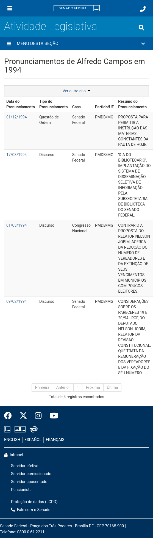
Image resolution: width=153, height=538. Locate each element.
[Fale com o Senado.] (142, 9)
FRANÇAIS (55, 439)
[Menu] (10, 8)
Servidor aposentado (29, 481)
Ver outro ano (76, 91)
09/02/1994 (16, 301)
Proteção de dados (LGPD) (34, 502)
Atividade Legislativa (50, 26)
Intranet (13, 455)
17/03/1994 (16, 154)
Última (112, 387)
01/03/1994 (16, 225)
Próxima (93, 387)
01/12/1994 (16, 117)
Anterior (63, 387)
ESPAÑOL (32, 439)
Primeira (42, 387)
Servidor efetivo (24, 466)
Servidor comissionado (31, 474)
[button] (76, 43)
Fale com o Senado (31, 510)
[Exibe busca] (141, 27)
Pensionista (21, 489)
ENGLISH (12, 439)
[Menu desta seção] (9, 43)
